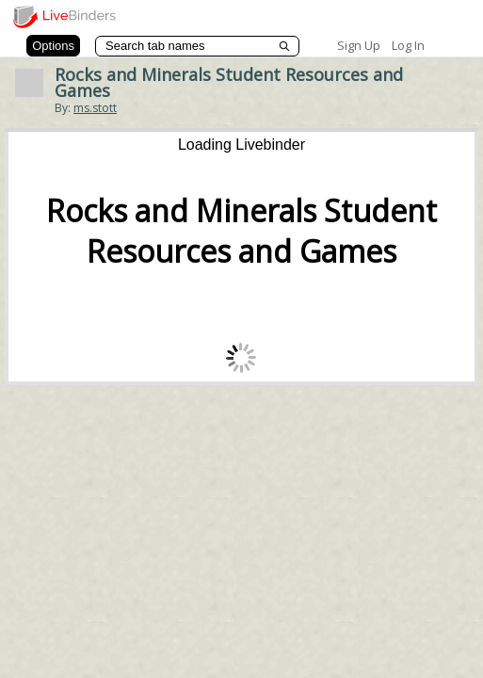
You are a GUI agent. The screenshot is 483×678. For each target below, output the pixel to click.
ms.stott (95, 108)
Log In (408, 45)
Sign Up (358, 45)
